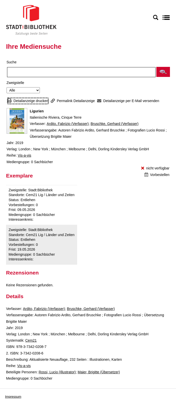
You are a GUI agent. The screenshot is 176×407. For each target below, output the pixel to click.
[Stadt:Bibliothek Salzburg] (31, 20)
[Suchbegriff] (81, 72)
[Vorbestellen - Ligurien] (156, 175)
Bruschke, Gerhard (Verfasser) (114, 124)
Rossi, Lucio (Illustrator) (57, 372)
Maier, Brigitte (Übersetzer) (99, 372)
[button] (163, 72)
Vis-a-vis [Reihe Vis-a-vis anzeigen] (24, 155)
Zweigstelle (15, 83)
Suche (12, 62)
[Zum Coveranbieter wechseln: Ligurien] (17, 121)
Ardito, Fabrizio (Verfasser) (68, 124)
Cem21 (31, 340)
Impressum (13, 396)
